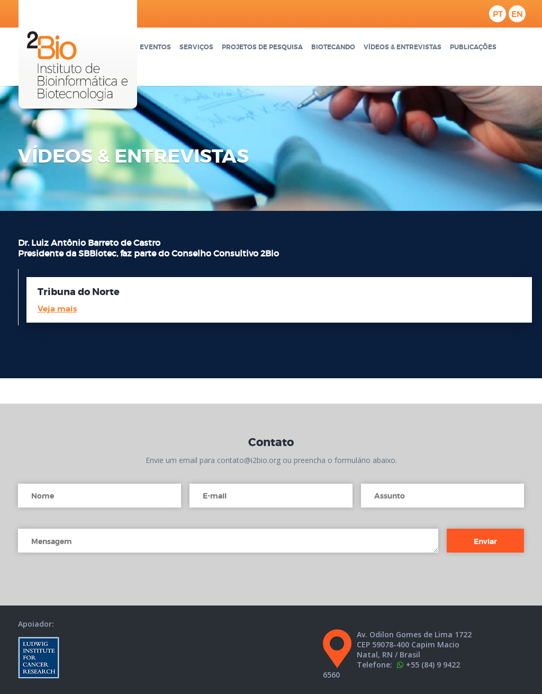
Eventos (155, 47)
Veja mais (57, 309)
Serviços (196, 47)
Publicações (473, 47)
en (517, 14)
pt (498, 14)
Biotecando (333, 47)
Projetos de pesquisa (262, 47)
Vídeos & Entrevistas (402, 47)
